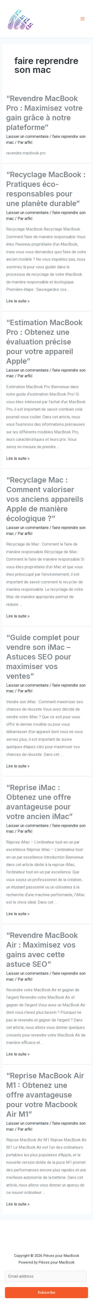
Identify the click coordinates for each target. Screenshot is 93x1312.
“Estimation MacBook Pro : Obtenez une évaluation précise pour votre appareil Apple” (44, 341)
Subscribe (46, 1292)
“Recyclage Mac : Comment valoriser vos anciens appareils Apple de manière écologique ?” (44, 499)
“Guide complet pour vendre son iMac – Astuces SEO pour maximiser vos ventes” (43, 656)
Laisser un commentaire (27, 136)
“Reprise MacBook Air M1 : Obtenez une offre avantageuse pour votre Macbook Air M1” (45, 1095)
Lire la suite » (18, 301)
